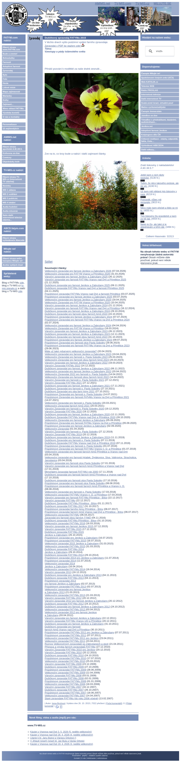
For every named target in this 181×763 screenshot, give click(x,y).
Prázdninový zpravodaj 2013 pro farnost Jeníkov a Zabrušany (62, 582)
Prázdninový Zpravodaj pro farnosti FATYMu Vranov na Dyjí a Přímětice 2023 (87, 345)
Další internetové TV (151, 99)
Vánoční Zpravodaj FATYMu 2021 (63, 382)
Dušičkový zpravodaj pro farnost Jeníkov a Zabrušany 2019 (77, 437)
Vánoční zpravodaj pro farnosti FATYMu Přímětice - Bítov (76, 497)
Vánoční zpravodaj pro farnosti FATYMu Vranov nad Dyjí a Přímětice (82, 308)
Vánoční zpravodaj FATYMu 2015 (63, 529)
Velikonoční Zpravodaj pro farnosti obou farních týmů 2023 (77, 359)
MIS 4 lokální (9, 202)
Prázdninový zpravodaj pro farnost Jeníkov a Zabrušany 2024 (78, 316)
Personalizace (10, 124)
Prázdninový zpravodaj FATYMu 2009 (65, 669)
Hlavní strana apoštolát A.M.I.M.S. (13, 148)
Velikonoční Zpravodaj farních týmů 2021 (67, 405)
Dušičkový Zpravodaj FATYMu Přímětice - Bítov (71, 503)
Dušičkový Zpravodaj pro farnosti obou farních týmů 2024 (76, 314)
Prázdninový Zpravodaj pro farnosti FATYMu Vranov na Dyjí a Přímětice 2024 (87, 319)
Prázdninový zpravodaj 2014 (60, 560)
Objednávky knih (11, 161)
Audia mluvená (10, 211)
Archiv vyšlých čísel (13, 265)
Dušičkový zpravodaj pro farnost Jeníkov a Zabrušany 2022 (77, 368)
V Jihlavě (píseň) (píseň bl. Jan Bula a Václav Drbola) (57, 741)
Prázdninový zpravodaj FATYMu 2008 (65, 681)
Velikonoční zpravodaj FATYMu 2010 (65, 661)
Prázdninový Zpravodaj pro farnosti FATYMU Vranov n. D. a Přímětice (83, 448)
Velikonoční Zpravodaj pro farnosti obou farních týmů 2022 (77, 377)
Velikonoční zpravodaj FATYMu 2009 (65, 672)
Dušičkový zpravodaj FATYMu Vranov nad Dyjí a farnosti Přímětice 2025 (84, 288)
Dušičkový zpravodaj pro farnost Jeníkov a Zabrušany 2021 (77, 385)
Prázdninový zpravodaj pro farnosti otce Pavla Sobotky (75, 483)
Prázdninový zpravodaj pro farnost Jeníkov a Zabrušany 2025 (78, 296)
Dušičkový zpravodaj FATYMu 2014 (64, 555)
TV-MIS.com (122, 3)
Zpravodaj (8, 70)
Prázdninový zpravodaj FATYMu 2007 (65, 692)
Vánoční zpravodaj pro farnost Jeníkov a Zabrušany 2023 (76, 331)
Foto (5, 79)
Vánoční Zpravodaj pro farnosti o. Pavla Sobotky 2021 (74, 380)
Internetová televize (151, 94)
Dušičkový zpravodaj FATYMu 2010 (64, 655)
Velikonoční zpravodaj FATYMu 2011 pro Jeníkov (72, 638)
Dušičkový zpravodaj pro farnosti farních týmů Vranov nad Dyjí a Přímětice (67, 628)
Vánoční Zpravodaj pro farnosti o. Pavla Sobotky (71, 431)
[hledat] (159, 51)
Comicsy (7, 157)
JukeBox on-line (149, 115)
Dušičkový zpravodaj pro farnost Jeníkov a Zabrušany (74, 623)
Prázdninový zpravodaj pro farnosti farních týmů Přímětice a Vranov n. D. (85, 486)
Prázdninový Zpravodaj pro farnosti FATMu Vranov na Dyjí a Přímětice (83, 423)
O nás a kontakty (11, 117)
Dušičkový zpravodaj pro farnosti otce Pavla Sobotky (73, 480)
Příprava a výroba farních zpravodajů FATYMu (70, 646)
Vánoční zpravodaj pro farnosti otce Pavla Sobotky (72, 463)
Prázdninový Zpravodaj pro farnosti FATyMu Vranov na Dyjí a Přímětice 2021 (87, 397)
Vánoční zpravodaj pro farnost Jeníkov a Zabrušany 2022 (76, 362)
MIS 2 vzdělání (10, 194)
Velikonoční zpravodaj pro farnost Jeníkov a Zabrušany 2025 (78, 299)
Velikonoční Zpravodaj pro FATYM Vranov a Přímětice (74, 328)
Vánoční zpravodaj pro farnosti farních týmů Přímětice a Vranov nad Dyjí (84, 466)
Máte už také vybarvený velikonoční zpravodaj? (71, 351)
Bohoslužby (8, 58)
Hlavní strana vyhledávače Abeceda (13, 239)
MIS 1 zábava (9, 190)
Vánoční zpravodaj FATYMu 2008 (63, 675)
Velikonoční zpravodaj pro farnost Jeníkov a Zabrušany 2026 (78, 271)
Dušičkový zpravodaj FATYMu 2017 (64, 506)
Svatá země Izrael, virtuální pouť (157, 103)
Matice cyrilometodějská (153, 107)
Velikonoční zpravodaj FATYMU (62, 514)
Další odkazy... (148, 149)
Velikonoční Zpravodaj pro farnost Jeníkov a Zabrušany (75, 420)
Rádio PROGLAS (149, 90)
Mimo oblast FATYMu (13, 108)
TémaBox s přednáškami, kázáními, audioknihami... (158, 121)
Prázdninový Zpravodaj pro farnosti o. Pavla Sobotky (73, 394)
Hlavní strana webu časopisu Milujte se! (13, 259)
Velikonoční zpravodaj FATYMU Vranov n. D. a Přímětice (76, 494)
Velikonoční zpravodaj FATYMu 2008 (65, 684)
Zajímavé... (8, 104)
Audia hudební (10, 207)
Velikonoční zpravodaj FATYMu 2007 (65, 695)
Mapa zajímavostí (11, 91)
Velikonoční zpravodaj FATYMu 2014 (65, 569)
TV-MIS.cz (142, 3)
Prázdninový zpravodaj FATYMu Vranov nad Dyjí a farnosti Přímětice (82, 293)
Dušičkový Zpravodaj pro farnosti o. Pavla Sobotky (72, 388)
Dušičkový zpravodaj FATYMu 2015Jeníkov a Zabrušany (64, 533)
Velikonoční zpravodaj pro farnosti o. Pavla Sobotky (73, 402)
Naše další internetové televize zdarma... (12, 217)
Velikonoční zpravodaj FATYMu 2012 (65, 609)
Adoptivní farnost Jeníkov (154, 130)
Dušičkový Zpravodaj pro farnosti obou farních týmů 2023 (76, 336)
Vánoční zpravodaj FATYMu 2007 (63, 687)
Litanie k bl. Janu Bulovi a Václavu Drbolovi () (53, 738)
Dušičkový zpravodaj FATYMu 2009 (64, 666)
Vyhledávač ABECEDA (152, 145)
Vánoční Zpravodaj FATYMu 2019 (63, 434)
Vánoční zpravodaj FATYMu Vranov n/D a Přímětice (73, 621)
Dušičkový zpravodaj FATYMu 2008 (64, 678)
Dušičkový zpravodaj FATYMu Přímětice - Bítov (71, 520)
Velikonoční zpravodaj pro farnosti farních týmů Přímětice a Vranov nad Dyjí (86, 451)
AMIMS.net (102, 3)
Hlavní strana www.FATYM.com (11, 48)
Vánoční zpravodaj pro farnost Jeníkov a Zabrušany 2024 (76, 305)
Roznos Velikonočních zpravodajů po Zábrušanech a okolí (77, 643)
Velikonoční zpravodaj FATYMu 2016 (65, 523)
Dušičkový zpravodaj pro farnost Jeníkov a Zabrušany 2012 (77, 606)
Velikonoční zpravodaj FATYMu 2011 (65, 641)
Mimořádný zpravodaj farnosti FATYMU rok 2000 (71, 471)
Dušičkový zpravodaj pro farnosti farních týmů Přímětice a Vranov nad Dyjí (85, 474)
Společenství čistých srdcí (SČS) (157, 78)
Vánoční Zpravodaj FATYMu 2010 (63, 652)
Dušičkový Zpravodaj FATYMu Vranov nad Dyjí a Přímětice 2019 (80, 443)
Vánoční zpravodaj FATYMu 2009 (63, 664)
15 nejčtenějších (11, 128)
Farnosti (7, 62)
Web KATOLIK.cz (149, 82)
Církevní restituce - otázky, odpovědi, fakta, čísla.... (159, 140)
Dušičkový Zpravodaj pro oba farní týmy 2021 (70, 391)
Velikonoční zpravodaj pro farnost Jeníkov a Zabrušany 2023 (78, 354)
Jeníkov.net (147, 126)
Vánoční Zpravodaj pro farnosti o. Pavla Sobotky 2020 (74, 408)
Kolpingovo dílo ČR (151, 135)
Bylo (5, 75)
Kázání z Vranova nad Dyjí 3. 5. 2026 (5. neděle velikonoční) (61, 731)
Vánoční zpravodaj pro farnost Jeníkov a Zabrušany (73, 618)
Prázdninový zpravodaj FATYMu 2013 (65, 586)
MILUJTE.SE (162, 3)
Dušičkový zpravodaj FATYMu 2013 (64, 578)
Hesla (5, 83)
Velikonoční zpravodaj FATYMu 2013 (65, 595)
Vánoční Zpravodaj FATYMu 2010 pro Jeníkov (70, 649)
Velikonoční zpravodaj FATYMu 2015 (65, 546)
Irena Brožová (58, 703)
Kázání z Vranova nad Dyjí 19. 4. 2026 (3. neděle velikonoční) (61, 744)
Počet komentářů (114, 703)
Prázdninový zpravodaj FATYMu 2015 (65, 540)
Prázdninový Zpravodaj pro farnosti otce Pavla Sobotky (75, 342)
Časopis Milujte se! (150, 73)
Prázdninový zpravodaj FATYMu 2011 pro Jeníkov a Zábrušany (79, 632)
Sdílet (48, 261)
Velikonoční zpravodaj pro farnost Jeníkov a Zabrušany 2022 (78, 371)
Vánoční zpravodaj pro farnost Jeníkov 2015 (69, 526)
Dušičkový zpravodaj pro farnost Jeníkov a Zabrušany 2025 (77, 285)
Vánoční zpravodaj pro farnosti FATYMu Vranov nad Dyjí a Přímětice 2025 (85, 279)
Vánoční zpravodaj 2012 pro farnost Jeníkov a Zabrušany (76, 600)
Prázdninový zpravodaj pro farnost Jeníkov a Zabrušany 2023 (78, 339)
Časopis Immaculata (151, 111)
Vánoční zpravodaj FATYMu (60, 500)
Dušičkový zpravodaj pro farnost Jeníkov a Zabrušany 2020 (77, 414)
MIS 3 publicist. (10, 198)
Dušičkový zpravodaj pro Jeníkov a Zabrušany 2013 (73, 575)
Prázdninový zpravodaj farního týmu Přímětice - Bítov (74, 509)
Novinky (7, 186)
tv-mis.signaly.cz (13, 287)
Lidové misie (9, 87)
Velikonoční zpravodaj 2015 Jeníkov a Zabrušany (72, 543)
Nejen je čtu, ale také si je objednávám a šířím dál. (153, 225)
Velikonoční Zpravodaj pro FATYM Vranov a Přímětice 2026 (77, 273)
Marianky (7, 96)
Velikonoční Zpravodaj (57, 428)
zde (22, 282)
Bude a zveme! (10, 54)
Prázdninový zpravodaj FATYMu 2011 (65, 635)
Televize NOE (147, 86)
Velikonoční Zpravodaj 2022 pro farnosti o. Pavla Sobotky (76, 374)
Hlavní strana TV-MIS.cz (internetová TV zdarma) (12, 179)
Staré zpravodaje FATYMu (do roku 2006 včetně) (71, 698)
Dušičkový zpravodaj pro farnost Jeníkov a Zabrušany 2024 (77, 311)
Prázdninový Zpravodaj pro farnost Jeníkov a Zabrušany (75, 425)
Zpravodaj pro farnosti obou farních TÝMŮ (68, 517)
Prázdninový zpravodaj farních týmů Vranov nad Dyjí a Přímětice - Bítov (84, 512)
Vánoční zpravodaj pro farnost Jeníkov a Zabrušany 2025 (76, 276)
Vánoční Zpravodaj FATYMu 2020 (63, 411)
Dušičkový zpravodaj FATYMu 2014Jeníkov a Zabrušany (64, 551)
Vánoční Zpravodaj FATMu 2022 (62, 365)
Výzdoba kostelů (11, 113)
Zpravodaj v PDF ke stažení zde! (64, 45)
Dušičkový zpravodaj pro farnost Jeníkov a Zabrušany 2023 (77, 334)
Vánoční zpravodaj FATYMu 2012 (63, 598)
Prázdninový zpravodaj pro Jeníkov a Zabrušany (71, 537)
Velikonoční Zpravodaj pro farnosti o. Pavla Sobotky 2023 (76, 357)
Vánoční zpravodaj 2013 (58, 572)
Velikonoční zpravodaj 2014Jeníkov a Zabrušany (60, 565)
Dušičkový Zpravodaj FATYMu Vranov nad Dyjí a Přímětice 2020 (80, 417)
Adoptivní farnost (11, 66)
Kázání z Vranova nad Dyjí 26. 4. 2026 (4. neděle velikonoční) (61, 735)
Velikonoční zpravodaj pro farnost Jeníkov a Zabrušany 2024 (78, 325)
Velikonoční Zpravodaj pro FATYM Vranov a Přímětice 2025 (77, 302)
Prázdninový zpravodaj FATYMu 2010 (65, 658)
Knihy (6, 100)
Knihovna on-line (11, 153)
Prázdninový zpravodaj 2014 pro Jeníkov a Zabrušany (74, 557)
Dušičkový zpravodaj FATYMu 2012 (64, 603)
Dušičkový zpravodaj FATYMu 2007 (64, 689)
